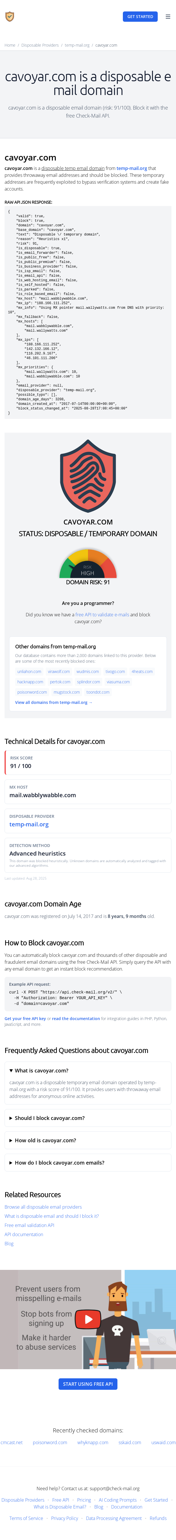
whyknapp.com (92, 1442)
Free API (60, 1500)
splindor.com (88, 681)
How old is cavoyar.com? (45, 1140)
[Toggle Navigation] (168, 16)
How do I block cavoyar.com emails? (59, 1162)
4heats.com (142, 671)
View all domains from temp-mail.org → (54, 702)
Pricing (84, 1500)
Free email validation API (29, 1225)
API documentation (24, 1234)
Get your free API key (25, 1018)
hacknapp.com (30, 681)
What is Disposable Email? (60, 1507)
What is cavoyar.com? (41, 1070)
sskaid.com (130, 1442)
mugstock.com (67, 692)
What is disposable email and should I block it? (52, 1216)
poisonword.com (32, 692)
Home (10, 45)
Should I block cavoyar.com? (50, 1118)
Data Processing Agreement (114, 1518)
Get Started (156, 1500)
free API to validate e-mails (102, 614)
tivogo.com (115, 671)
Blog (9, 1243)
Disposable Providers (40, 45)
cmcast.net (12, 1442)
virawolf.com (59, 671)
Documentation (126, 1507)
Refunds (158, 1518)
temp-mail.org (77, 45)
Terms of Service (26, 1518)
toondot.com (98, 692)
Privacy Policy (64, 1518)
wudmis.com (88, 671)
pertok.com (60, 681)
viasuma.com (118, 681)
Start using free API (88, 1384)
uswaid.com (163, 1442)
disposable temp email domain (73, 168)
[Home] (10, 16)
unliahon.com (29, 671)
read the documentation (76, 1018)
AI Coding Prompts (118, 1500)
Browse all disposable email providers (43, 1207)
